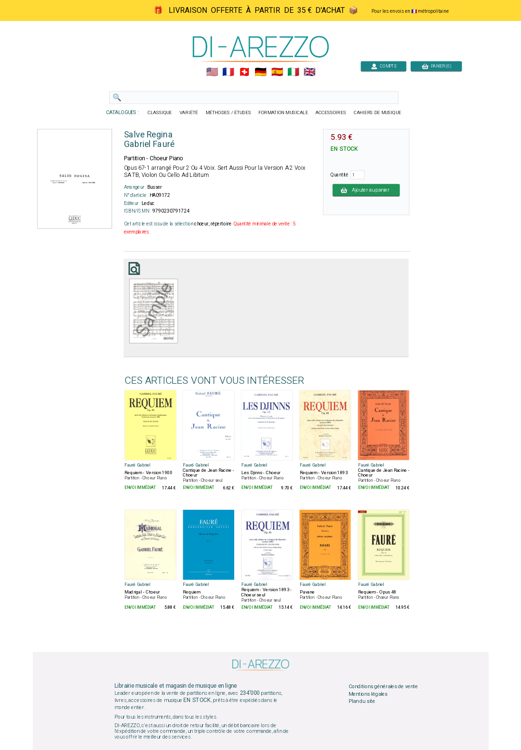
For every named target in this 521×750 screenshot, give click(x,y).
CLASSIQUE (159, 112)
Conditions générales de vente (382, 687)
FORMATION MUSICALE (283, 112)
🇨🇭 (244, 72)
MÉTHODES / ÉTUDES (228, 112)
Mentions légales (367, 694)
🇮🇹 (293, 72)
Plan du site (361, 701)
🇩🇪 (260, 72)
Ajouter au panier (366, 190)
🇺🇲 (212, 72)
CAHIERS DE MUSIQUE (377, 112)
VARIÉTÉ (188, 112)
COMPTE (383, 66)
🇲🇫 (228, 72)
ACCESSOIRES (330, 112)
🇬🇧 (309, 72)
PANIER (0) (436, 66)
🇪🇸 (277, 72)
